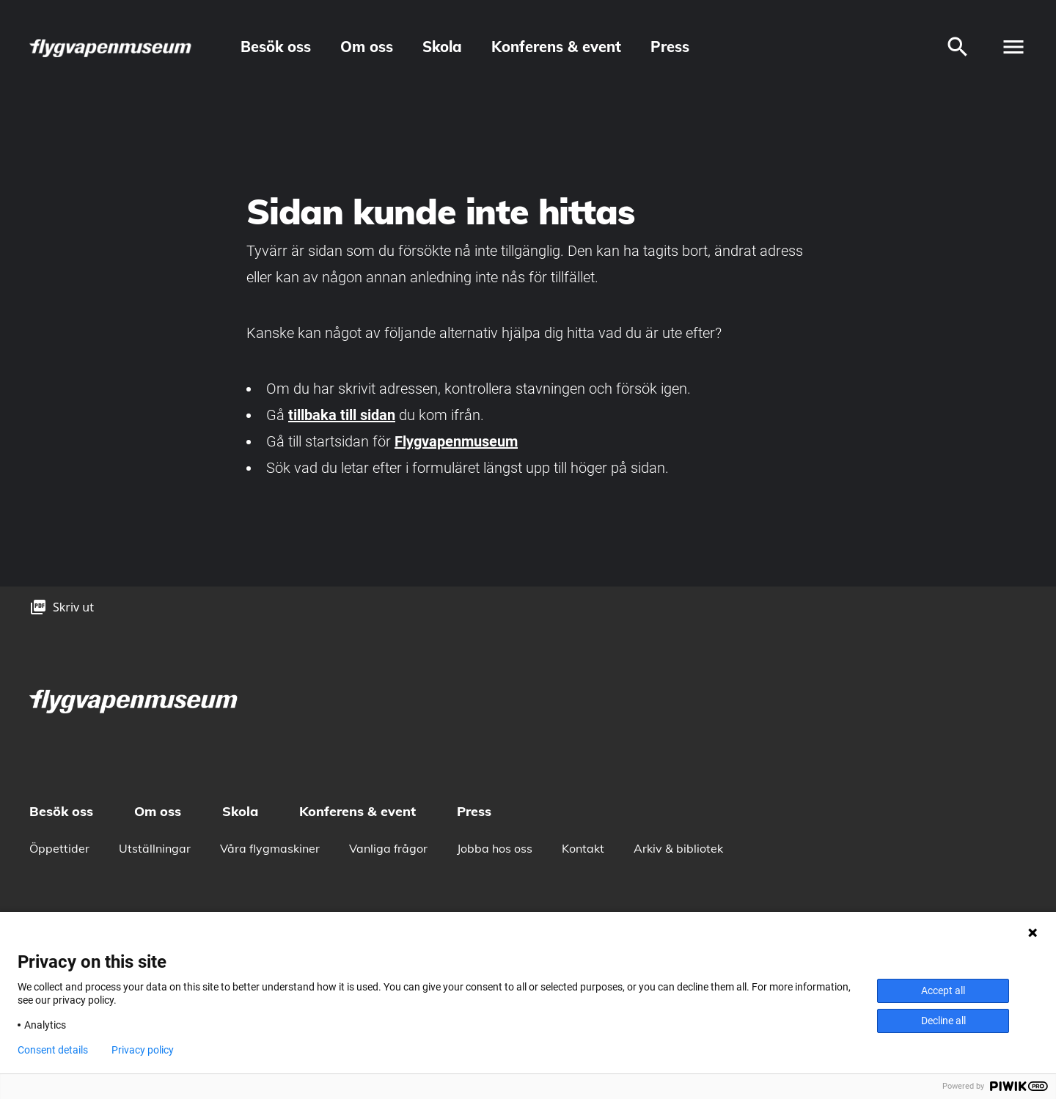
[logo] (111, 47)
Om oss (366, 46)
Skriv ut (73, 607)
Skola (442, 46)
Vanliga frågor (388, 848)
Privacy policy (142, 1050)
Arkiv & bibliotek (678, 848)
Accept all (943, 990)
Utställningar (155, 848)
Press (669, 46)
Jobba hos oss (494, 848)
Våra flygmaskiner (270, 848)
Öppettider (59, 848)
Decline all (943, 1020)
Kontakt (583, 848)
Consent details (53, 1050)
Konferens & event (556, 46)
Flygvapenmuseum (456, 441)
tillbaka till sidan (341, 415)
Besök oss (276, 46)
